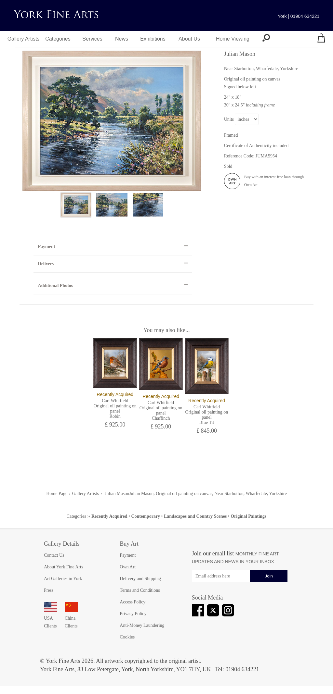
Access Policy (132, 602)
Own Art (128, 566)
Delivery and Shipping (140, 578)
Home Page (56, 493)
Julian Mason (116, 493)
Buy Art (129, 543)
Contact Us (54, 555)
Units (229, 119)
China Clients (71, 618)
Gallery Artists (23, 39)
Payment (46, 246)
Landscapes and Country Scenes (195, 516)
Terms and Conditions (140, 590)
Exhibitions (152, 39)
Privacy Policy (133, 613)
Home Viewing (232, 39)
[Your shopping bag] (321, 39)
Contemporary (145, 516)
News (121, 39)
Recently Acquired (109, 516)
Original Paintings (248, 516)
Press (49, 590)
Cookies (127, 637)
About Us (189, 39)
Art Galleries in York (63, 578)
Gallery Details (61, 543)
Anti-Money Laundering (142, 625)
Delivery (46, 263)
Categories (57, 39)
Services (92, 39)
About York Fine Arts (63, 566)
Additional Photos (55, 285)
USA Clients (50, 618)
